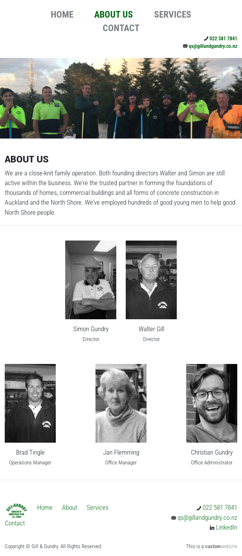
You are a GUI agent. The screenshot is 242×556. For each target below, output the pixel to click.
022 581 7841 (220, 39)
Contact (15, 523)
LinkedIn (223, 527)
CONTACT (121, 28)
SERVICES (172, 14)
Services (97, 507)
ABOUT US (113, 14)
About (69, 507)
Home (45, 507)
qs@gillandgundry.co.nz (210, 46)
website (221, 546)
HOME (62, 14)
